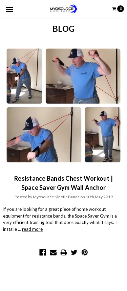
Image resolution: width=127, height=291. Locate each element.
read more (32, 229)
